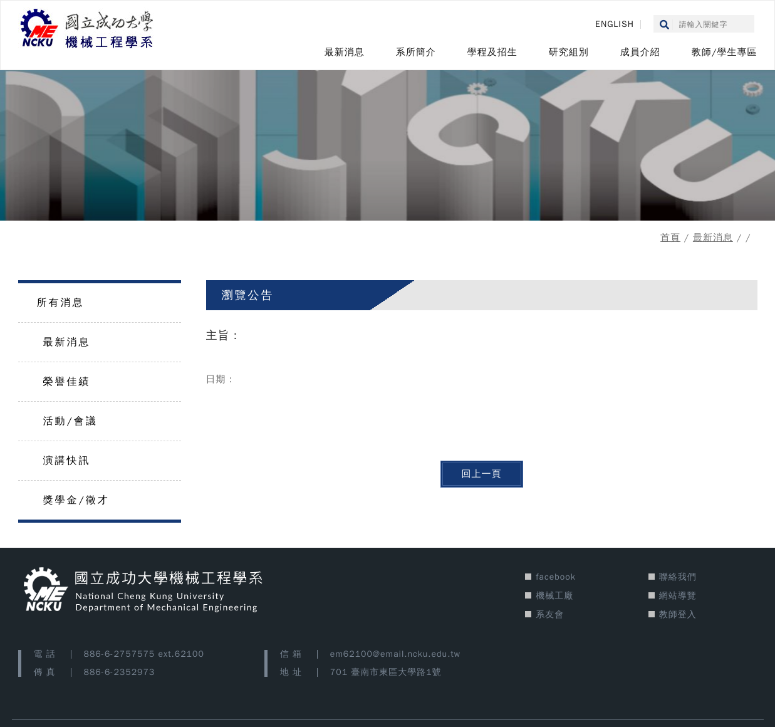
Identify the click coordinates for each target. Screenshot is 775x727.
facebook (556, 577)
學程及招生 (492, 52)
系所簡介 (416, 52)
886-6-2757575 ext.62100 (144, 654)
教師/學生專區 (724, 52)
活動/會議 (70, 421)
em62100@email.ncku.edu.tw (395, 654)
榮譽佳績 (67, 381)
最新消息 (345, 52)
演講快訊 (67, 460)
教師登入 (678, 614)
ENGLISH (614, 24)
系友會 (550, 614)
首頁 (670, 237)
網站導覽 (678, 595)
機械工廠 (554, 595)
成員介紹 (640, 52)
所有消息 (61, 302)
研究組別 (569, 52)
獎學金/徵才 (76, 500)
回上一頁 (482, 473)
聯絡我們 (678, 577)
